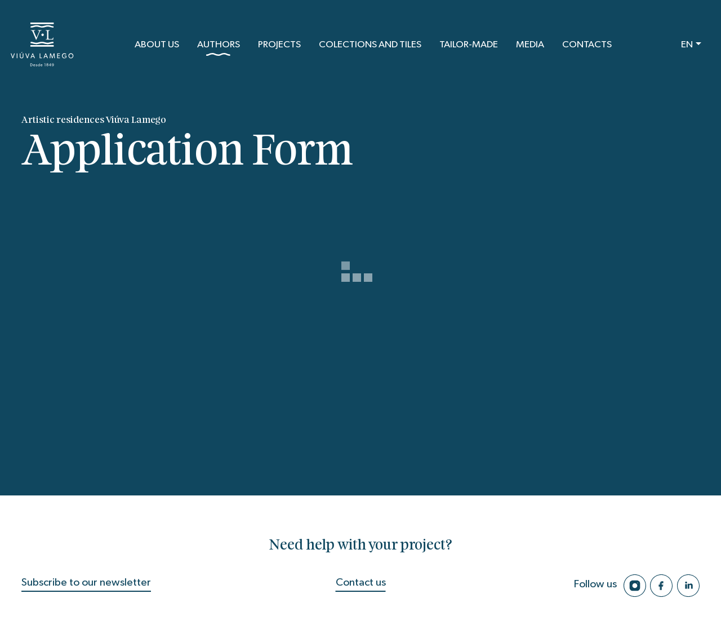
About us (157, 44)
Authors (218, 47)
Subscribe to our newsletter (86, 582)
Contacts (587, 44)
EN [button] (687, 44)
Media (530, 44)
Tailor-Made (468, 44)
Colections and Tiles (370, 44)
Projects (279, 44)
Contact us (361, 582)
